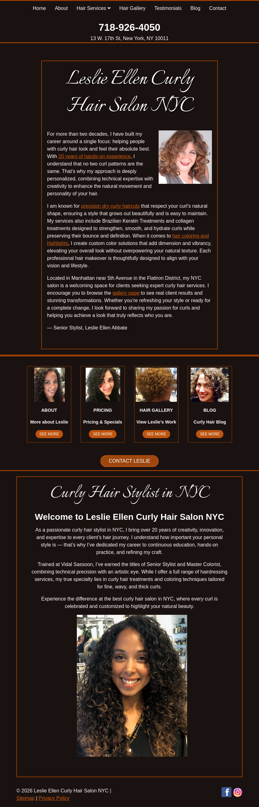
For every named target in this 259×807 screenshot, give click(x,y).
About (61, 8)
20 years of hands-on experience (95, 156)
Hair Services (94, 8)
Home (39, 8)
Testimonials (168, 8)
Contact (217, 8)
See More (49, 434)
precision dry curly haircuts (110, 206)
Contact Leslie (130, 461)
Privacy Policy (54, 798)
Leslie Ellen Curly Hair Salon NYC (129, 92)
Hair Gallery (132, 8)
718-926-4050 (129, 27)
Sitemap (25, 798)
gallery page (125, 293)
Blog (195, 8)
